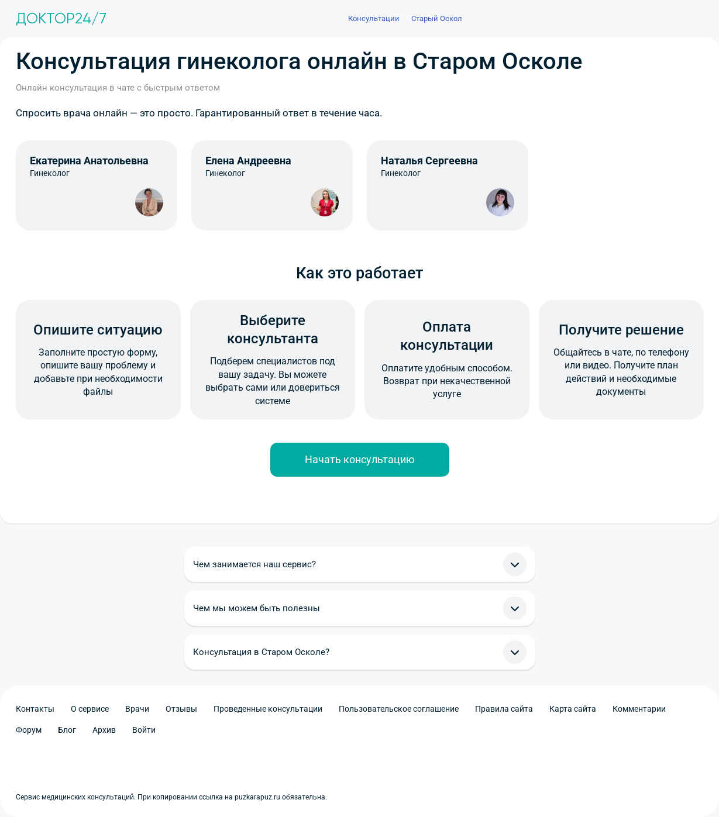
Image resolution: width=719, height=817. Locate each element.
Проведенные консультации (268, 708)
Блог (67, 730)
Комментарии (639, 708)
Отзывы (181, 708)
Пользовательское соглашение (399, 708)
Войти (144, 730)
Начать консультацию (360, 459)
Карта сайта (572, 708)
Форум (29, 730)
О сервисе (90, 708)
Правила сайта (504, 708)
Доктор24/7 (61, 19)
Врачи (137, 708)
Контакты (35, 708)
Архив (104, 730)
